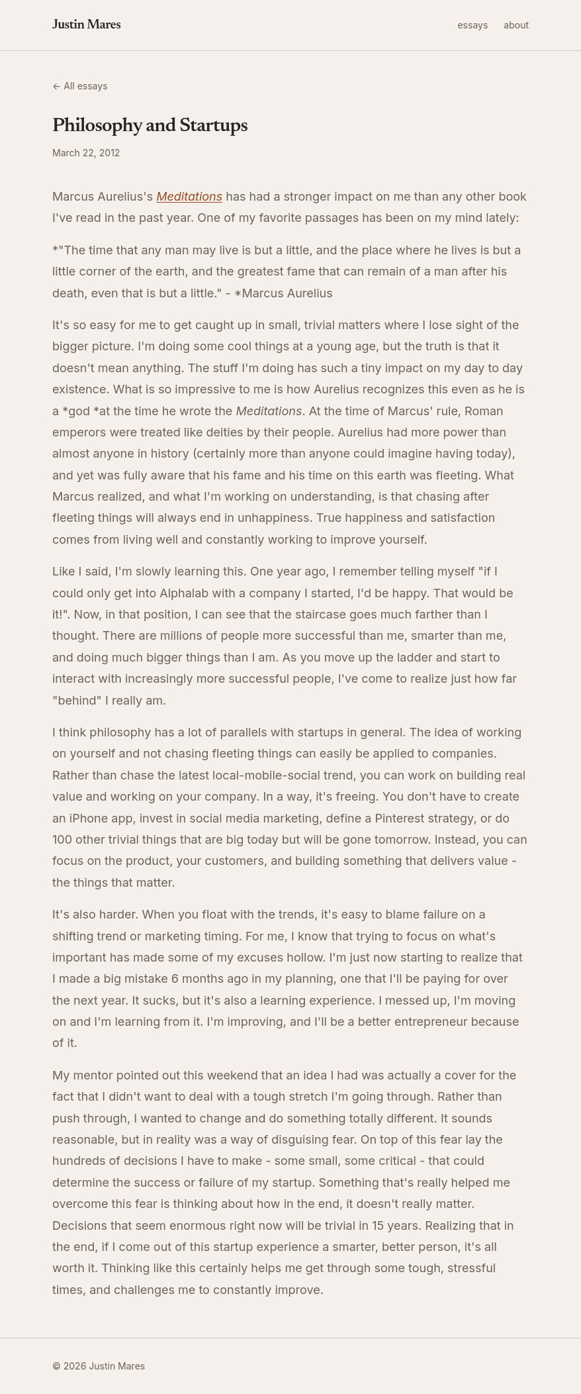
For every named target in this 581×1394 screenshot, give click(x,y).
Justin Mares (86, 25)
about (516, 24)
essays (472, 24)
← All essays (80, 85)
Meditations (189, 196)
